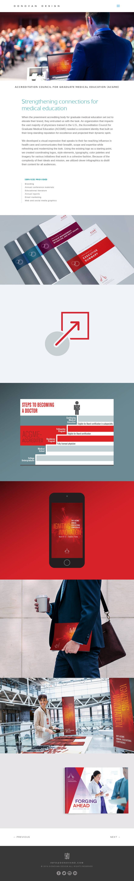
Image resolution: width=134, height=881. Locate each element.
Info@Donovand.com (67, 863)
